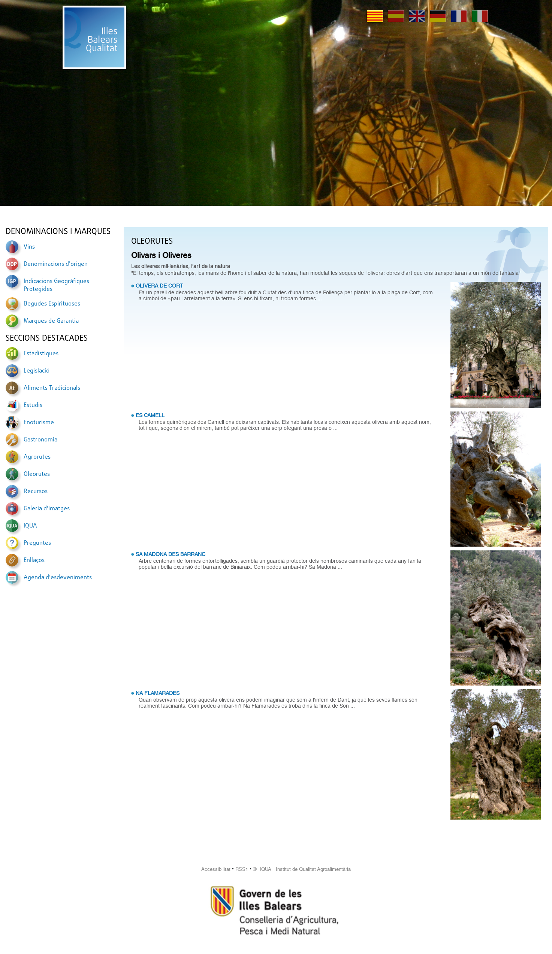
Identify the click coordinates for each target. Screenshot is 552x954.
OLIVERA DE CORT (159, 286)
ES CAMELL (150, 415)
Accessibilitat (215, 869)
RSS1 (241, 869)
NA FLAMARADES (158, 693)
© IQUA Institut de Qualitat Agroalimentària (302, 869)
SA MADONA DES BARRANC (170, 554)
